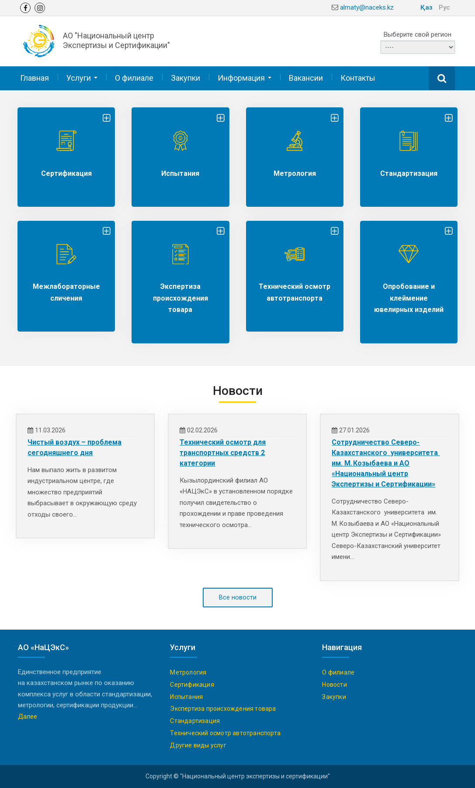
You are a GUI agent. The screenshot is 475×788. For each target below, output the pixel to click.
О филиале (134, 77)
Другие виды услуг (198, 745)
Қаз (426, 7)
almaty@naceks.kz (367, 7)
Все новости (238, 597)
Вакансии (306, 77)
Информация (241, 77)
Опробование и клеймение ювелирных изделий (409, 297)
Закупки (185, 77)
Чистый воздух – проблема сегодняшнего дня (74, 447)
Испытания (180, 173)
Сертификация (66, 173)
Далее (27, 716)
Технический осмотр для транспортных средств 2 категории (223, 452)
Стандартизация (408, 173)
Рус (444, 7)
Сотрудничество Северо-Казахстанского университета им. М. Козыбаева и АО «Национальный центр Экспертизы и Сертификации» (386, 463)
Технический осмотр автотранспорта (225, 733)
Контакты (357, 77)
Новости (334, 684)
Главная (34, 77)
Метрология (295, 173)
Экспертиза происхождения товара (180, 297)
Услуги (78, 77)
